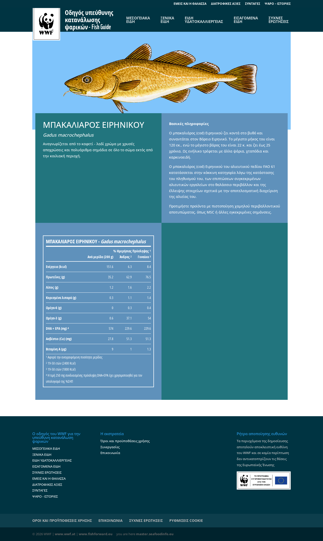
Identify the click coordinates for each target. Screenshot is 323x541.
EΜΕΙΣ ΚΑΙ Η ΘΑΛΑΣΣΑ (190, 4)
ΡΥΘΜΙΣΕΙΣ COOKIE (186, 520)
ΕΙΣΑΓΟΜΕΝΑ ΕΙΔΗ (246, 19)
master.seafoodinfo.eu (155, 534)
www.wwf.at (65, 534)
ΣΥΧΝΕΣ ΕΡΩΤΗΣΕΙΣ (278, 19)
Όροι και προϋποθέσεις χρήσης (125, 441)
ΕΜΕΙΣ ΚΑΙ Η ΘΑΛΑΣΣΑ (49, 478)
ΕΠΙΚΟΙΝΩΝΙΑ (110, 520)
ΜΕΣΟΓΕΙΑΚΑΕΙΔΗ (138, 19)
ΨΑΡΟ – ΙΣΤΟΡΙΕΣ (278, 4)
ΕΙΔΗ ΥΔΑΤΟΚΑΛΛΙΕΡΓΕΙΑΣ (204, 19)
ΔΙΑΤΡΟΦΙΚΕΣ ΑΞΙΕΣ (225, 4)
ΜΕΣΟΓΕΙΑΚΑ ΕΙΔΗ (46, 448)
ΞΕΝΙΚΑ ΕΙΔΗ (167, 19)
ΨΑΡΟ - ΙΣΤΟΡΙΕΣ (45, 496)
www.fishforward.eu (96, 534)
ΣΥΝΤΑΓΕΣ (252, 4)
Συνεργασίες (110, 447)
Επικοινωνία (110, 452)
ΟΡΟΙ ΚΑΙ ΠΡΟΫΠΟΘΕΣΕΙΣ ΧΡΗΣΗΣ (62, 520)
